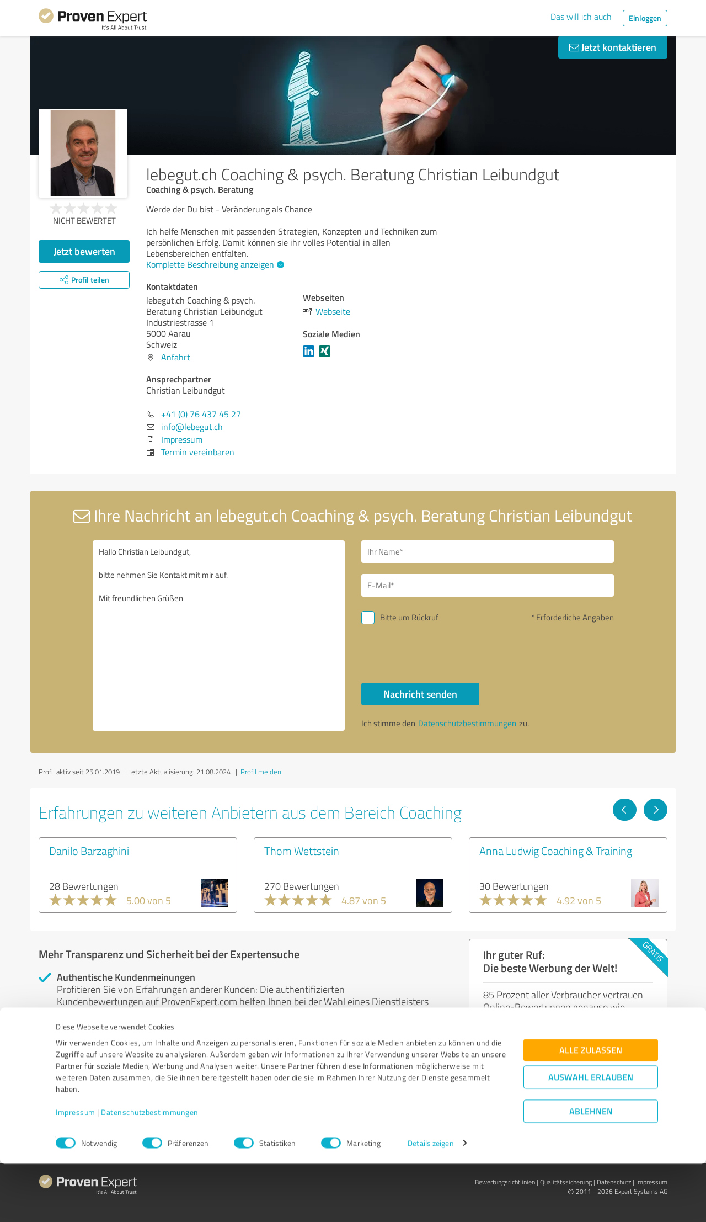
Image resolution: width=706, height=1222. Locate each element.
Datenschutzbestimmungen (150, 1170)
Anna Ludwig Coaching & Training (555, 850)
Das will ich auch (581, 16)
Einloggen (645, 18)
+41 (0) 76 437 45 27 (201, 414)
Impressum (75, 1170)
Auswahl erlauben (590, 1135)
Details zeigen (430, 1201)
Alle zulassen (590, 1108)
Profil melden (260, 772)
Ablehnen (591, 1169)
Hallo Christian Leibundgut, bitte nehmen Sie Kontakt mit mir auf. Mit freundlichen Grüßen (219, 635)
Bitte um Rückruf (409, 617)
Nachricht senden (420, 694)
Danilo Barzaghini (89, 850)
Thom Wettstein (301, 850)
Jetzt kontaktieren (612, 47)
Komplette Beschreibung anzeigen (213, 264)
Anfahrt (175, 357)
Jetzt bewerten (84, 251)
